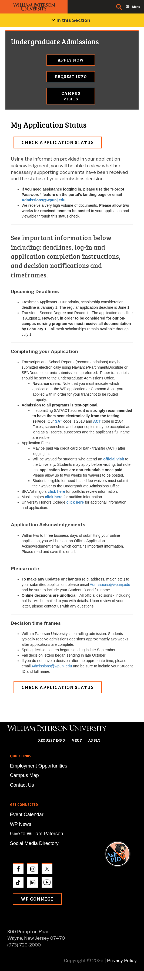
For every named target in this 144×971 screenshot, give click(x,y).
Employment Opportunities (38, 766)
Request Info (71, 76)
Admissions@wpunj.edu (43, 200)
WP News (20, 824)
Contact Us (22, 785)
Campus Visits (70, 95)
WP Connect (37, 899)
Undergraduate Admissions (35, 41)
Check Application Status (58, 142)
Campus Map (24, 775)
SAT (58, 421)
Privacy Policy (122, 960)
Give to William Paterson (36, 833)
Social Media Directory (34, 843)
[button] (123, 780)
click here (56, 491)
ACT (97, 421)
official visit (113, 459)
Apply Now (71, 60)
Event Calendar (26, 814)
